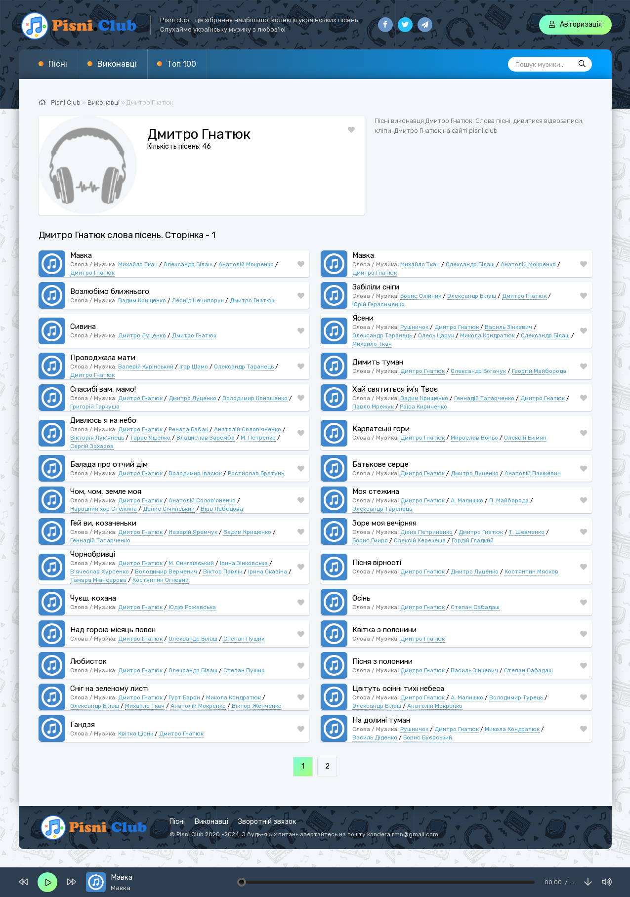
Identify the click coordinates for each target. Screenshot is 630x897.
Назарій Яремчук (192, 532)
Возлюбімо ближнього (109, 291)
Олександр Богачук (478, 370)
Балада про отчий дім (109, 464)
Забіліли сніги (375, 287)
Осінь (361, 598)
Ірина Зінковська (244, 563)
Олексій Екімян (525, 437)
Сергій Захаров (92, 446)
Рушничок (414, 327)
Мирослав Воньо (474, 437)
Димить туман (377, 362)
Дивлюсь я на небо (103, 420)
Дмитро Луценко (142, 335)
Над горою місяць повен (113, 629)
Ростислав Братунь (256, 473)
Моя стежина (375, 491)
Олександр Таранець (382, 335)
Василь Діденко (374, 737)
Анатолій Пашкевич (532, 473)
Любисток (88, 661)
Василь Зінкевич (508, 327)
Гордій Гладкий (473, 540)
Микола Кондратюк (487, 335)
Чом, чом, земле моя (105, 491)
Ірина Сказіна (267, 571)
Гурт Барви (184, 697)
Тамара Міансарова (98, 579)
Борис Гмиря (370, 540)
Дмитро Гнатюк (92, 272)
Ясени (363, 318)
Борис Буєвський (427, 737)
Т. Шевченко (527, 532)
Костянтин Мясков (531, 571)
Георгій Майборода (539, 370)
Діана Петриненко (426, 532)
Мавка (81, 255)
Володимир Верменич (166, 571)
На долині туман (381, 720)
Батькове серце (380, 464)
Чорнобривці (92, 554)
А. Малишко (467, 500)
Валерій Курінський (145, 366)
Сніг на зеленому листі (109, 688)
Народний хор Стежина (103, 508)
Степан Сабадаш (475, 607)
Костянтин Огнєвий (160, 579)
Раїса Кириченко (423, 406)
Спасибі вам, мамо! (103, 389)
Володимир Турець (516, 697)
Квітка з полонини (384, 629)
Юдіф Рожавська (192, 607)
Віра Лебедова (222, 508)
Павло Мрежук (373, 406)
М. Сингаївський (191, 563)
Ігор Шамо (193, 366)
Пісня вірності (376, 562)
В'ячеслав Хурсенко (99, 571)
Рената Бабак (188, 429)
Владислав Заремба (205, 437)
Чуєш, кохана (93, 598)
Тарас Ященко (150, 437)
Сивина (83, 326)
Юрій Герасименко (378, 304)
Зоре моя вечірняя (384, 523)
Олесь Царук (436, 335)
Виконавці (117, 64)
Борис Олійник (420, 295)
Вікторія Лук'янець (97, 437)
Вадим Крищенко (142, 300)
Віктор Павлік (222, 571)
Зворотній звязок (267, 821)
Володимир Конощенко (255, 398)
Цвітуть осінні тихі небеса (398, 688)
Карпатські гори (381, 428)
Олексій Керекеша (420, 540)
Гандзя (82, 724)
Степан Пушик (243, 638)
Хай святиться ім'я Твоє (395, 389)
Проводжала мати (102, 357)
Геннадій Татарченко (484, 398)
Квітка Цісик (135, 733)
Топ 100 (181, 64)
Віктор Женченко (257, 705)
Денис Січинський (169, 508)
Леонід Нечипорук (198, 300)
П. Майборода (509, 500)
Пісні (57, 64)
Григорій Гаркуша (95, 406)
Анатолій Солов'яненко (247, 429)
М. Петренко (258, 437)
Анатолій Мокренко (246, 264)
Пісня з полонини (382, 661)
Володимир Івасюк (195, 473)
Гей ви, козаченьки (103, 523)
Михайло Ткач (138, 264)
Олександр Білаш (188, 264)
